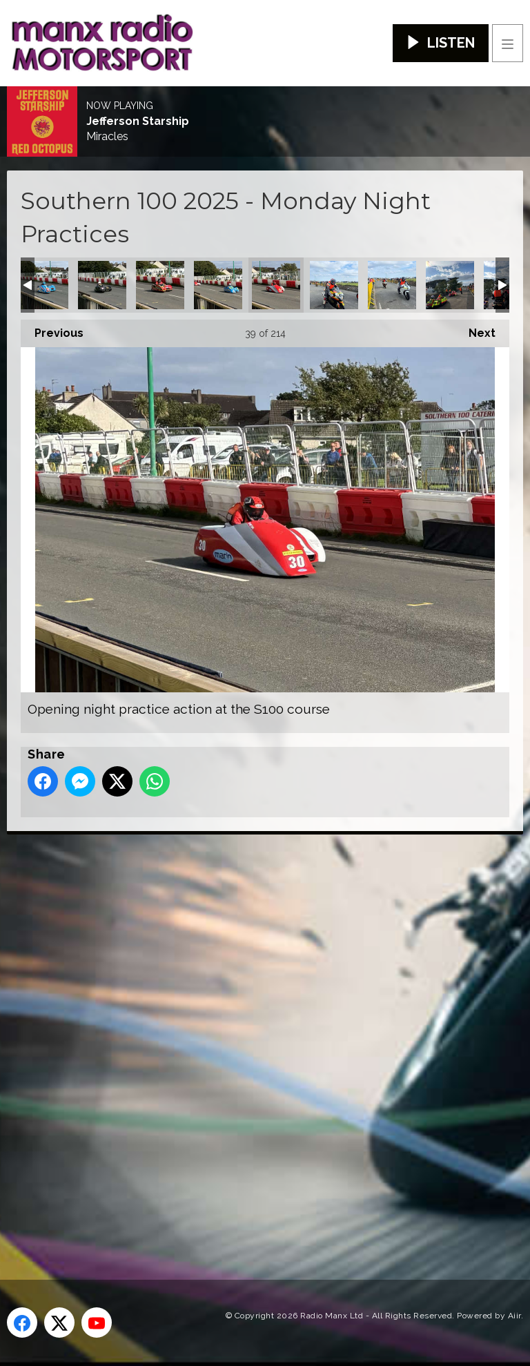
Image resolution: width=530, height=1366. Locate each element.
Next (475, 330)
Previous (52, 330)
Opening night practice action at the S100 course (44, 285)
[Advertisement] (265, 1034)
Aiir (514, 1315)
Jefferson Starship (137, 121)
